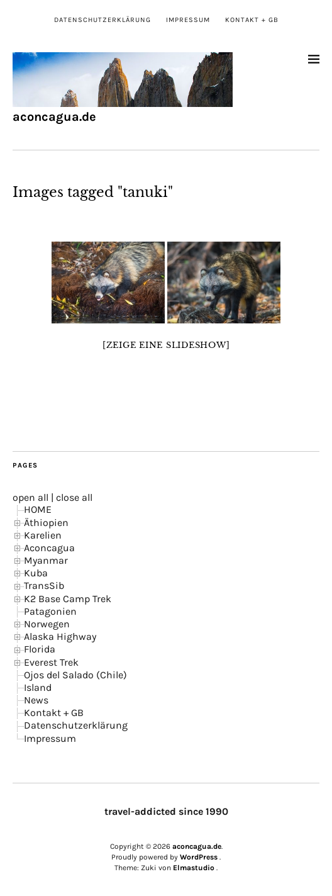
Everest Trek (51, 662)
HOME (38, 509)
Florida (39, 649)
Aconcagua (49, 548)
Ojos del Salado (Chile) (75, 675)
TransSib (44, 585)
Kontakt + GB (252, 20)
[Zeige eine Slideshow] (166, 345)
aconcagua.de (54, 116)
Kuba (36, 573)
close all (74, 497)
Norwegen (47, 624)
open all (30, 497)
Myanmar (46, 560)
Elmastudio (193, 867)
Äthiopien (46, 523)
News (36, 700)
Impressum (188, 20)
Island (38, 687)
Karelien (43, 535)
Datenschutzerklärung (102, 20)
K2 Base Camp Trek (67, 599)
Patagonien (50, 611)
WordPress (199, 857)
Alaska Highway (60, 636)
